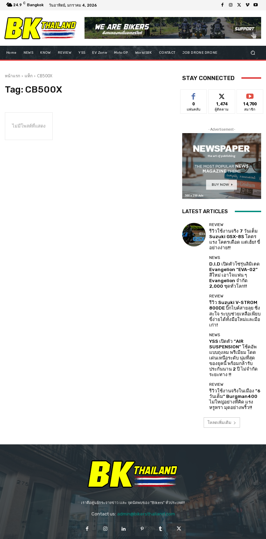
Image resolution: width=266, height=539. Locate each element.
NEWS (214, 253)
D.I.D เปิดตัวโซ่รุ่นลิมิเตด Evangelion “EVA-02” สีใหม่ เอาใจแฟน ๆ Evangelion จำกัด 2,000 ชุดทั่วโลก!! (234, 266)
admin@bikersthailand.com (146, 477)
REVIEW (216, 227)
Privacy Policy (107, 528)
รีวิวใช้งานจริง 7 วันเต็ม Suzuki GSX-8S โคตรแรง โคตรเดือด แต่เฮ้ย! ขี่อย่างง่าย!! (234, 237)
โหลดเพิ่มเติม (221, 386)
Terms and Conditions (150, 528)
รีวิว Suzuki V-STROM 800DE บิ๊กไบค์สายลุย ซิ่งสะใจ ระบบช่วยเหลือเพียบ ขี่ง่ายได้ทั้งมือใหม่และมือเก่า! (234, 295)
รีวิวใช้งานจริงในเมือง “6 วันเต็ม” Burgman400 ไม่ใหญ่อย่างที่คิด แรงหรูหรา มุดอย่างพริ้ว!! (233, 363)
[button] (253, 52)
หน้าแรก (12, 76)
